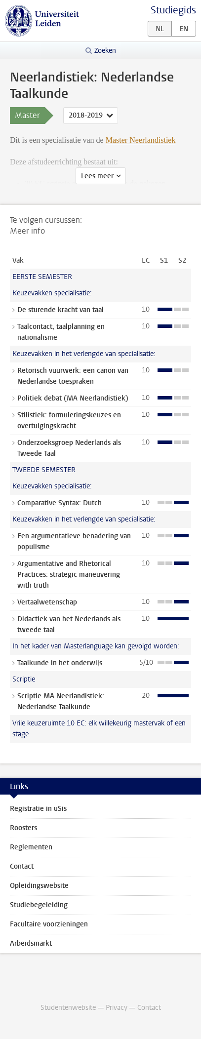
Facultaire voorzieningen (49, 924)
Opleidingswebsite (39, 885)
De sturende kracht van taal (60, 310)
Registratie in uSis (38, 808)
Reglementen (31, 847)
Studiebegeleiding (39, 905)
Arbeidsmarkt (31, 943)
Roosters (23, 828)
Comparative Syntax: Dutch (59, 503)
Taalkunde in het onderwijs (59, 663)
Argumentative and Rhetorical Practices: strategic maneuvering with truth (68, 574)
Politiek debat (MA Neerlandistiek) (72, 398)
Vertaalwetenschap (47, 602)
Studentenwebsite (68, 1007)
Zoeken (105, 50)
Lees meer (97, 176)
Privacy (116, 1007)
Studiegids (173, 10)
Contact (22, 866)
